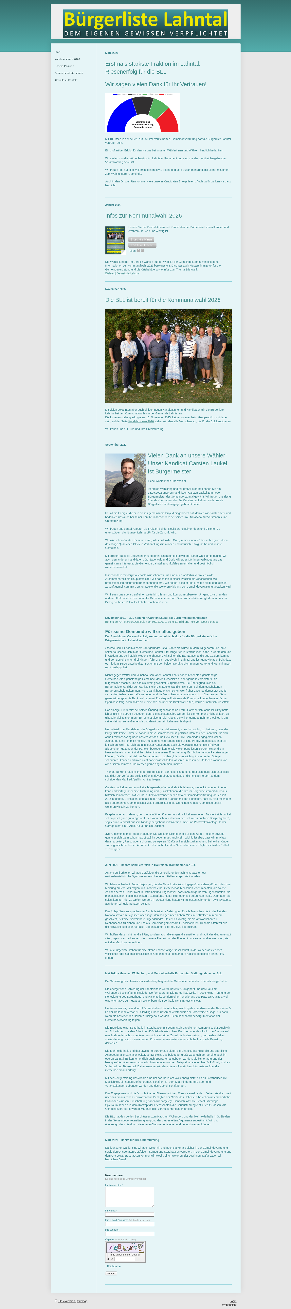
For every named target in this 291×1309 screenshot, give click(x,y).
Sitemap (82, 1301)
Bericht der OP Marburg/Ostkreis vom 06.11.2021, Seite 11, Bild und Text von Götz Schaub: (161, 621)
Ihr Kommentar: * (114, 1185)
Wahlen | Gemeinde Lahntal (122, 273)
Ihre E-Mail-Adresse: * (127, 1220)
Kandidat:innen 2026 (141, 421)
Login (233, 1301)
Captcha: (120, 1239)
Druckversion (65, 1301)
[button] (141, 239)
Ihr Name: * (111, 1210)
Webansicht (229, 1304)
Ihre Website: (112, 1229)
